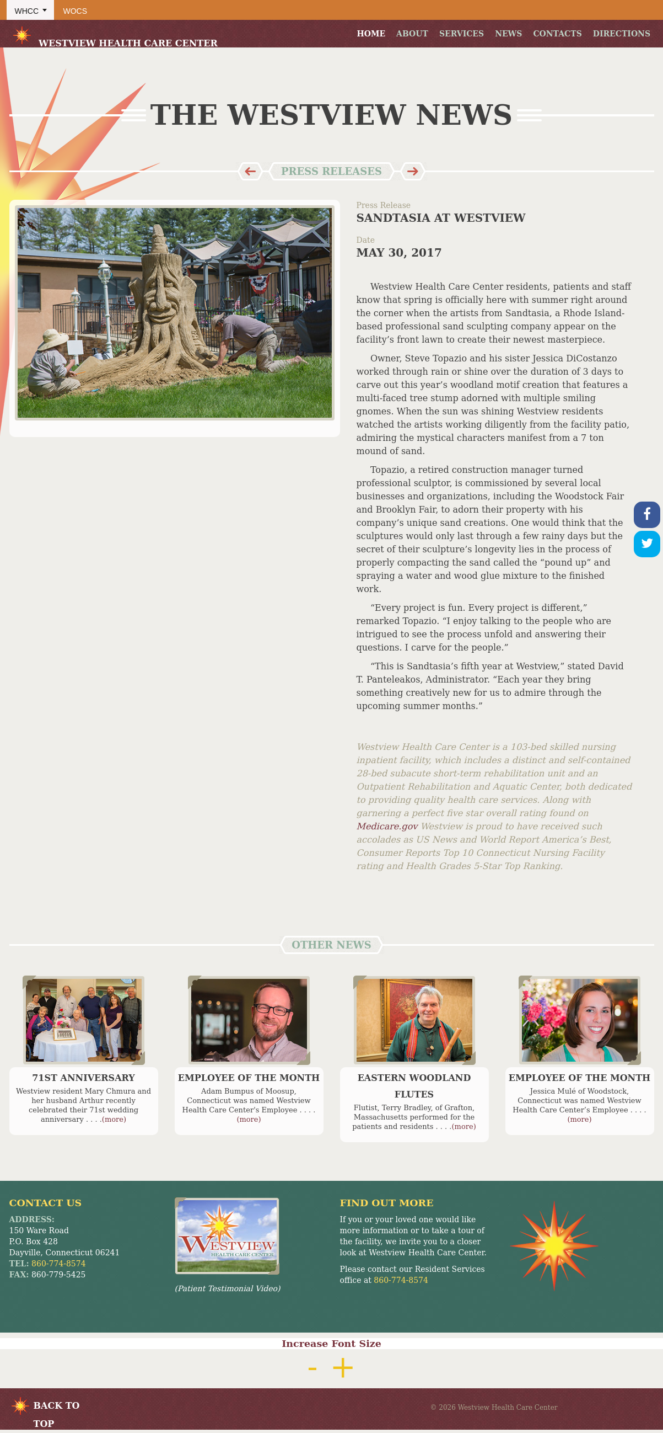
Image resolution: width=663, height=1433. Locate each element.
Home (371, 33)
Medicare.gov (389, 826)
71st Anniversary (83, 1078)
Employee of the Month (249, 1078)
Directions (621, 33)
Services (461, 33)
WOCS (75, 11)
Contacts (557, 33)
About (412, 33)
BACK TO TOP (57, 1407)
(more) (114, 1119)
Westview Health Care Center (114, 36)
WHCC (27, 11)
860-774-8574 (58, 1263)
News (508, 33)
